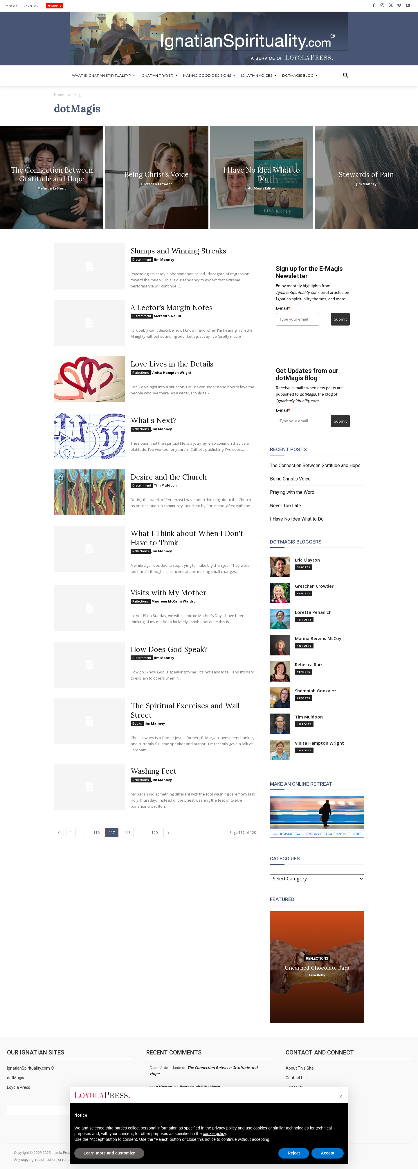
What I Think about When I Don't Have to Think (189, 537)
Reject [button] (294, 1153)
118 (127, 832)
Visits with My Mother (170, 592)
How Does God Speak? (170, 649)
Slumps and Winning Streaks (181, 250)
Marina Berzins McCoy (318, 638)
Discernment (141, 259)
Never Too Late (285, 505)
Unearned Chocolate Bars (317, 967)
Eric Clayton (307, 560)
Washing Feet (155, 770)
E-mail (283, 308)
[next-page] (168, 832)
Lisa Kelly (317, 975)
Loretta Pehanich (313, 612)
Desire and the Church (170, 477)
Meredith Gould (167, 316)
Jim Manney (164, 259)
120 (155, 832)
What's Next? (155, 420)
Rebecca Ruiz (308, 664)
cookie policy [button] (214, 1133)
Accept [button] (327, 1153)
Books (137, 723)
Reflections (140, 372)
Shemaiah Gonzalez (315, 690)
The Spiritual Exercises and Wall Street (187, 709)
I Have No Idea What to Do (297, 519)
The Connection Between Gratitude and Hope (315, 465)
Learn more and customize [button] (109, 1153)
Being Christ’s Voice (290, 479)
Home (59, 94)
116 (96, 832)
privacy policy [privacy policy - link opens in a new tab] (224, 1128)
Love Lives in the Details (174, 364)
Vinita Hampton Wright (171, 372)
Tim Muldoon (165, 485)
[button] (346, 75)
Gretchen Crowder (314, 586)
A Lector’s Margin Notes (173, 307)
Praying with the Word (292, 492)
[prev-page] (59, 832)
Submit (340, 319)
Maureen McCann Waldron (175, 600)
